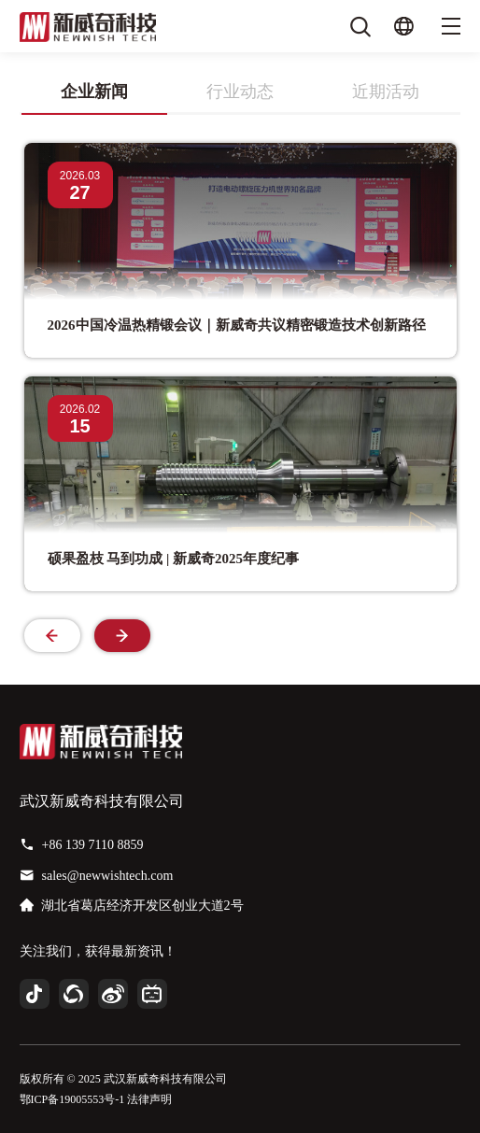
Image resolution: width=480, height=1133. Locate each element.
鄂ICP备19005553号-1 (72, 1099)
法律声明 (149, 1099)
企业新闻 (94, 91)
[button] (122, 635)
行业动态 (240, 91)
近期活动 (385, 91)
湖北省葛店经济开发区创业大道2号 (142, 905)
